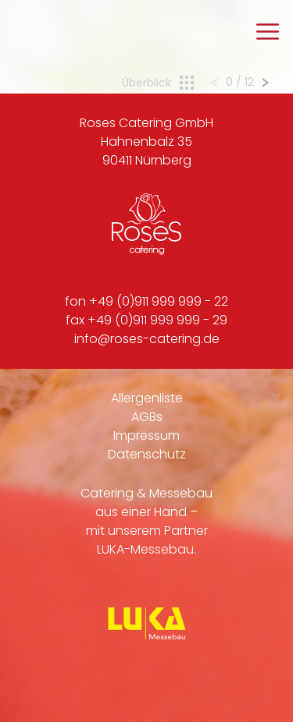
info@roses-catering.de (147, 339)
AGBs (147, 417)
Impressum (146, 435)
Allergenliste (147, 398)
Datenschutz (147, 454)
